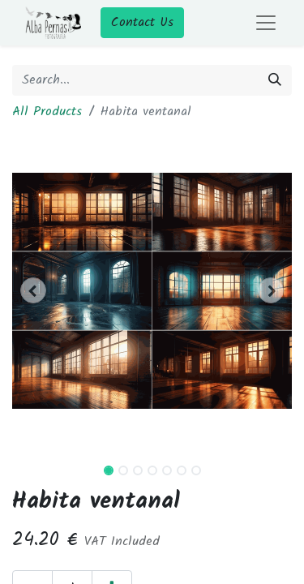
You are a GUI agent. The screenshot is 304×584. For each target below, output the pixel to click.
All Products (47, 111)
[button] (33, 290)
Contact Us (142, 22)
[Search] (275, 80)
